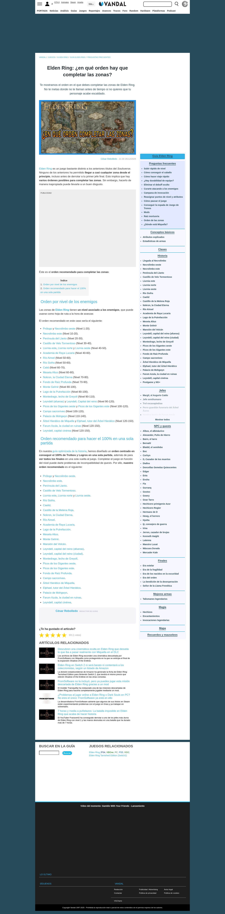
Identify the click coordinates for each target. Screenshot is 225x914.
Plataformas (158, 11)
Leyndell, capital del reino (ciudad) (63, 553)
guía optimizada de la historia (69, 451)
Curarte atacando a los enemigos (161, 188)
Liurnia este (50, 348)
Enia (145, 475)
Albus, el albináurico (153, 431)
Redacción (118, 889)
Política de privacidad (147, 893)
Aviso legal (168, 889)
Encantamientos (151, 616)
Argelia (80, 2)
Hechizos (147, 612)
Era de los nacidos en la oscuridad (161, 573)
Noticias (54, 11)
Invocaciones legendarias (156, 620)
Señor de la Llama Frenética (157, 586)
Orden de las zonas (154, 220)
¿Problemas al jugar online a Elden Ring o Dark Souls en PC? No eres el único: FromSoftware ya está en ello (94, 696)
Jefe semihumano (152, 399)
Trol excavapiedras (152, 403)
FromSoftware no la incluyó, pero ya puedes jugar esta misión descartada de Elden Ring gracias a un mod (94, 683)
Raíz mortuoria (151, 216)
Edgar (146, 471)
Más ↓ (91, 4)
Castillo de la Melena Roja (58, 510)
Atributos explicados (153, 237)
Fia (144, 483)
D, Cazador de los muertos (156, 459)
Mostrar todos (162, 419)
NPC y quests (162, 426)
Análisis (64, 11)
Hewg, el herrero (151, 516)
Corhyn (146, 455)
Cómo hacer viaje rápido (156, 176)
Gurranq (147, 487)
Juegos (83, 11)
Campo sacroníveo (54, 411)
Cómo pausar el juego (155, 201)
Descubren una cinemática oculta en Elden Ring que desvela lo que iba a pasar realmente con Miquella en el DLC (93, 651)
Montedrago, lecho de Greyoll (60, 396)
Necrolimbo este (52, 333)
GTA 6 (57, 2)
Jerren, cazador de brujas (156, 532)
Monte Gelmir (51, 386)
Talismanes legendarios (155, 599)
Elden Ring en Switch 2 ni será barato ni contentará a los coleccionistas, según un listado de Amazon (91, 667)
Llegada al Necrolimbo (154, 260)
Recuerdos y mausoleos (162, 634)
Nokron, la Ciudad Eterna (57, 377)
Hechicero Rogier (152, 508)
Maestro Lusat (150, 544)
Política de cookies (171, 893)
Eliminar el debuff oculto (156, 184)
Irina (145, 528)
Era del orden (150, 577)
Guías (74, 11)
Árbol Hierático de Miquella (58, 421)
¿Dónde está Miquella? (156, 224)
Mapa (162, 628)
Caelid (46, 505)
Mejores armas (162, 593)
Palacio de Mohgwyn (55, 416)
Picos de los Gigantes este (93, 406)
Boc (145, 451)
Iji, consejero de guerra (155, 524)
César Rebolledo (109, 159)
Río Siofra (49, 362)
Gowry (146, 495)
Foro (124, 11)
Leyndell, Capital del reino (82, 401)
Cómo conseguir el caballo (158, 172)
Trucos (116, 11)
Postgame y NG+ (151, 382)
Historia (162, 255)
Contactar (118, 893)
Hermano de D (150, 512)
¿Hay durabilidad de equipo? (159, 180)
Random (134, 11)
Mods (147, 212)
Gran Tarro (148, 500)
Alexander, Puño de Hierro (156, 435)
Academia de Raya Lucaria (59, 353)
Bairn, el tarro (150, 439)
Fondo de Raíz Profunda (57, 382)
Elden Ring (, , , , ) (109, 752)
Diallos (146, 463)
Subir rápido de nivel (154, 168)
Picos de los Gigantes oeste (59, 406)
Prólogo (47, 328)
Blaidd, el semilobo (153, 447)
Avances (106, 11)
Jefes (162, 390)
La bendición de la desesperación (160, 581)
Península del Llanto (55, 338)
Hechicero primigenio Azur (157, 504)
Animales (65, 2)
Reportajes (94, 11)
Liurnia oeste (82, 348)
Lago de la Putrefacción (56, 391)
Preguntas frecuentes (162, 163)
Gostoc (146, 492)
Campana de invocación (156, 193)
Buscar (67, 753)
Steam (73, 2)
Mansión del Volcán (54, 544)
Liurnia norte (65, 348)
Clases (162, 249)
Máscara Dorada (151, 548)
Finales (162, 560)
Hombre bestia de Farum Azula (159, 414)
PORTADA (42, 11)
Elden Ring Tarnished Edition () (108, 755)
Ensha (146, 479)
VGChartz (118, 901)
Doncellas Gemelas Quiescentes (160, 467)
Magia (162, 607)
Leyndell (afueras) (53, 401)
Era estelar (148, 565)
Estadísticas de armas (154, 241)
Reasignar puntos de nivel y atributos (163, 197)
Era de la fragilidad (152, 569)
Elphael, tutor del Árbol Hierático (96, 421)
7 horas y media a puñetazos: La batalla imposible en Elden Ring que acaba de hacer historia (92, 712)
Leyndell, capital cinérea (57, 430)
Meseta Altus (50, 372)
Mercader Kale (150, 552)
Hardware (145, 11)
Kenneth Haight (151, 536)
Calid (46, 367)
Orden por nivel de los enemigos (60, 284)
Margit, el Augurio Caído (155, 395)
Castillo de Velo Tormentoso (59, 343)
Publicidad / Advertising (148, 889)
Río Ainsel (49, 357)
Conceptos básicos (162, 232)
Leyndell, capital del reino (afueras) (63, 548)
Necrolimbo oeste (65, 328)
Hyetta (146, 520)
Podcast (171, 11)
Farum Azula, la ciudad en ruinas (62, 425)
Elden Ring (45, 168)
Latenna (147, 540)
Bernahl (147, 443)
